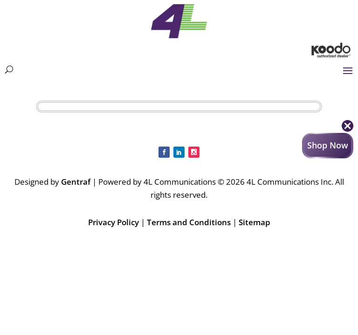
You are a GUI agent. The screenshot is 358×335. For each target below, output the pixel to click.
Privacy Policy (113, 222)
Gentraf (75, 181)
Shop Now (327, 145)
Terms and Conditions (189, 222)
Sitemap (254, 222)
